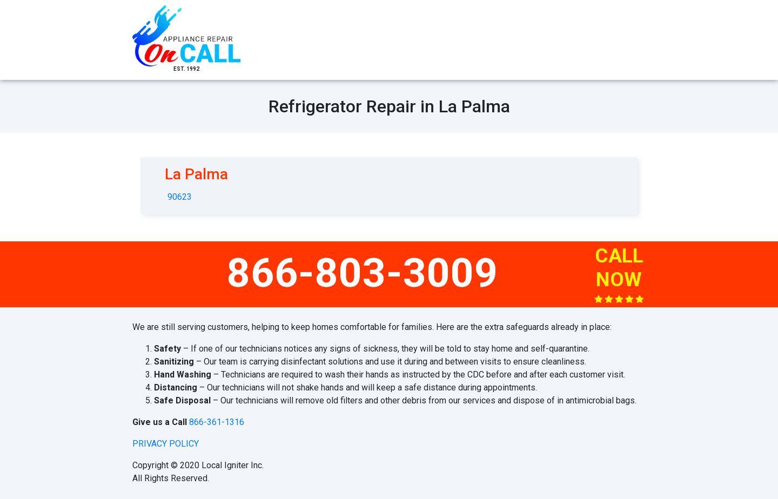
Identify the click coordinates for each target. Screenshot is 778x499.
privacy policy (165, 444)
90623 (179, 197)
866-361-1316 (216, 422)
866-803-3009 (362, 272)
